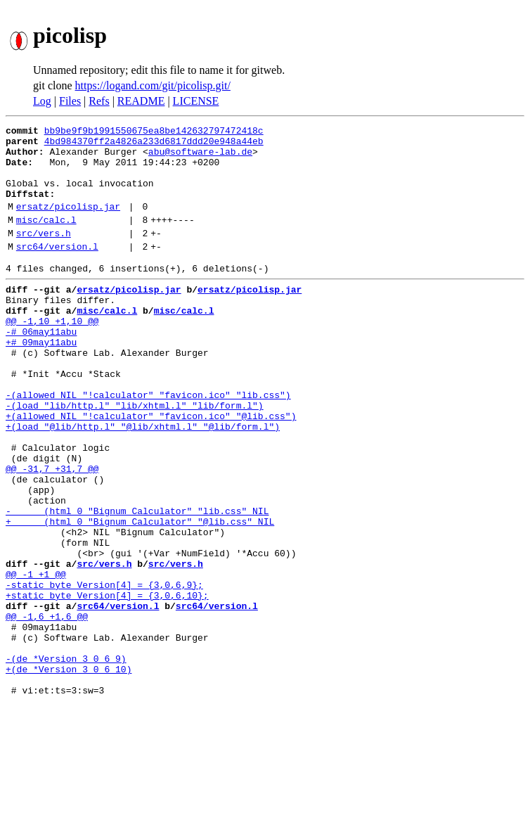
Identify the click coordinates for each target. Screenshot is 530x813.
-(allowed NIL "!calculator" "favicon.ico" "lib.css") (148, 443)
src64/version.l (57, 269)
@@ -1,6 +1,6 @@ (47, 709)
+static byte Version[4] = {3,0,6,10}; (107, 683)
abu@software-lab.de (200, 157)
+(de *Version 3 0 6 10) (68, 772)
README (141, 101)
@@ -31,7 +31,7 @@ (52, 531)
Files (70, 101)
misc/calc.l (46, 238)
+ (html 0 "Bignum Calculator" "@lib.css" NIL (140, 595)
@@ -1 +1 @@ (36, 658)
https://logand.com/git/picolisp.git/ (153, 85)
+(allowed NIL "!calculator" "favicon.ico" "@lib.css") (151, 468)
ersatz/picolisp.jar (68, 223)
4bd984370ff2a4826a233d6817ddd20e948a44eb (154, 145)
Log (42, 101)
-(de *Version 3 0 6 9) (66, 759)
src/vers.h (43, 254)
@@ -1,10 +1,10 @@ (52, 354)
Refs (99, 101)
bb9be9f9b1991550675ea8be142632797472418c (154, 132)
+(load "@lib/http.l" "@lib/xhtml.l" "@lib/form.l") (143, 481)
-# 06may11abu (41, 367)
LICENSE (196, 101)
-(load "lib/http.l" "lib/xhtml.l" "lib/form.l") (135, 455)
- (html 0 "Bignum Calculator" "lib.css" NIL (137, 582)
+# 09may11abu (41, 379)
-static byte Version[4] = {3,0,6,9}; (104, 671)
